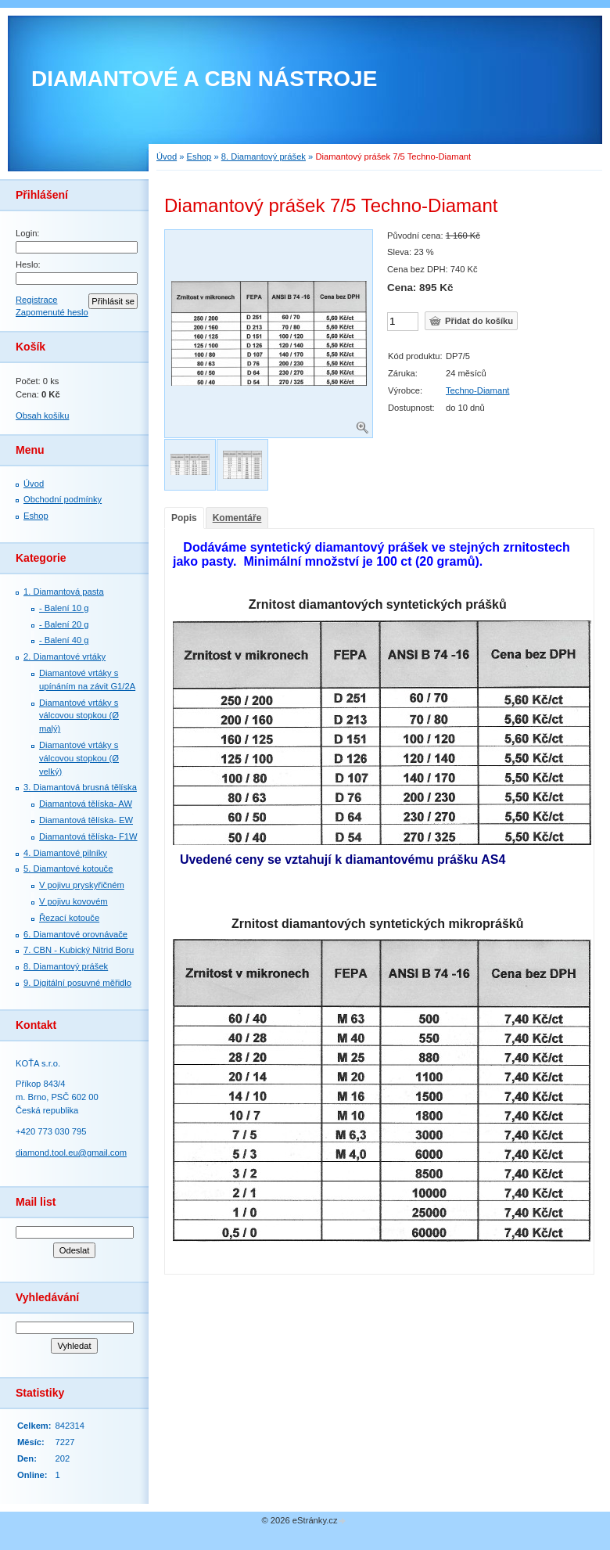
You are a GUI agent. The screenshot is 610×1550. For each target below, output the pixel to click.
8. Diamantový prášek (65, 966)
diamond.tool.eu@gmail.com (71, 1152)
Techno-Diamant (477, 390)
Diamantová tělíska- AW (85, 803)
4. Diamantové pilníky (65, 853)
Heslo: (28, 264)
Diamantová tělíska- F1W (88, 836)
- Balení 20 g (63, 624)
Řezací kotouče (69, 917)
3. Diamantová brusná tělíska (80, 787)
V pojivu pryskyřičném (81, 885)
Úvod (33, 483)
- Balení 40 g (63, 640)
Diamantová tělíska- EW (86, 820)
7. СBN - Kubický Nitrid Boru (78, 950)
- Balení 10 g (63, 608)
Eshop (35, 515)
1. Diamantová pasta (63, 591)
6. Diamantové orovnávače (75, 934)
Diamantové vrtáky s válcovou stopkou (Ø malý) (79, 716)
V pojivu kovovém (73, 901)
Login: (27, 233)
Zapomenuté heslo (52, 312)
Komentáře (237, 517)
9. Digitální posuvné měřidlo (77, 982)
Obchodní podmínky (62, 499)
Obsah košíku (42, 415)
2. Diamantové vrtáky (64, 656)
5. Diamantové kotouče (68, 868)
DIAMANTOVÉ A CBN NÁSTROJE (204, 79)
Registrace (36, 299)
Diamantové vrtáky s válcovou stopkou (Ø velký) (79, 758)
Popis (184, 517)
